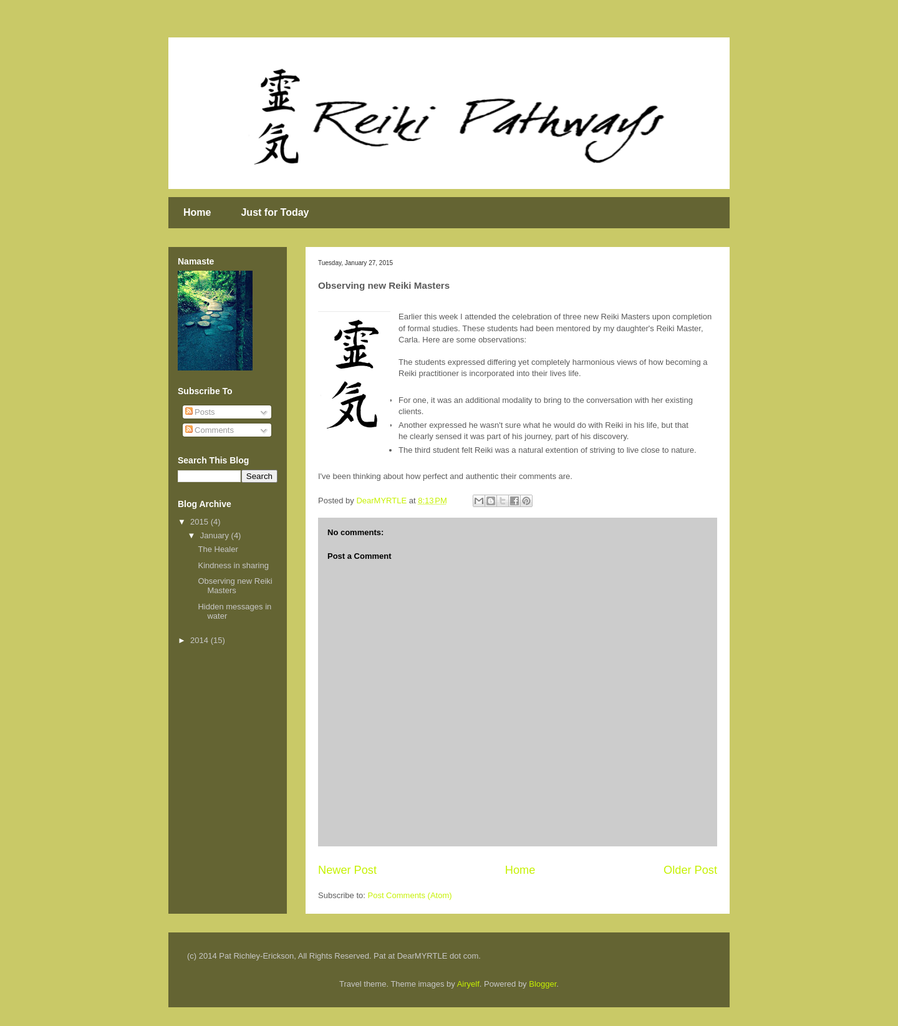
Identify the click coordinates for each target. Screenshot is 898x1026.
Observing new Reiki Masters (235, 586)
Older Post (690, 870)
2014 (200, 640)
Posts (200, 412)
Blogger (542, 984)
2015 (200, 521)
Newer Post (347, 870)
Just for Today (275, 212)
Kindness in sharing (233, 565)
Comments (209, 430)
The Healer (218, 549)
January (215, 535)
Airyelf (468, 984)
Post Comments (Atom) (410, 895)
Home (197, 212)
